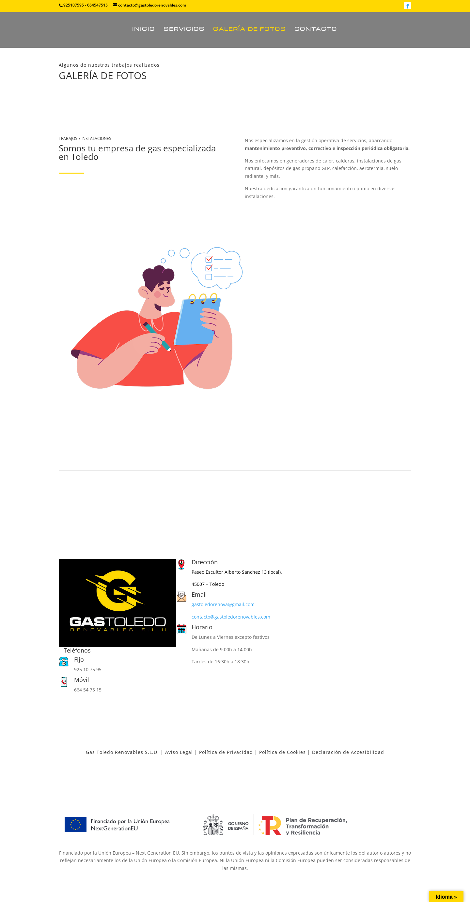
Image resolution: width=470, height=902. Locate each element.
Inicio (143, 29)
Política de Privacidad (226, 752)
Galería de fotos (249, 29)
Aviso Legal (179, 752)
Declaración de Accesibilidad (348, 752)
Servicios (184, 29)
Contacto (315, 29)
